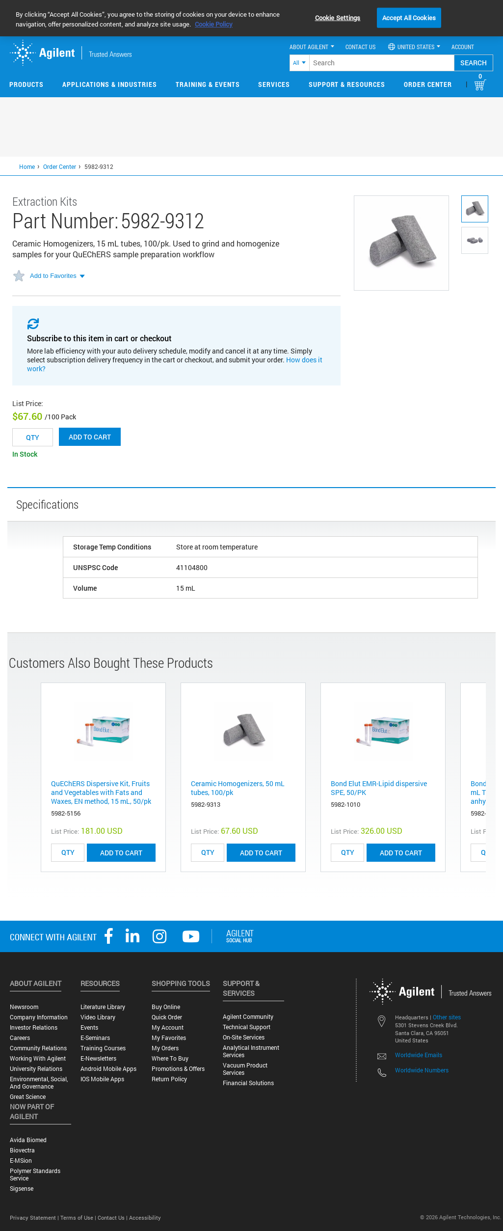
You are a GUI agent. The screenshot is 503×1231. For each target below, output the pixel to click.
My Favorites (169, 1037)
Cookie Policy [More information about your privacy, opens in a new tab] (214, 24)
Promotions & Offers (178, 1068)
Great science (28, 1096)
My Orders (165, 1048)
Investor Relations (33, 1027)
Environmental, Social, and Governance (39, 1082)
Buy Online (166, 1007)
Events (89, 1027)
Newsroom (24, 1007)
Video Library (97, 1017)
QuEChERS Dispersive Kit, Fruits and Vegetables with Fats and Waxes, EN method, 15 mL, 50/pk (101, 792)
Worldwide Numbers (422, 1070)
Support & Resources (347, 84)
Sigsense (21, 1188)
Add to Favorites (53, 275)
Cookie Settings (338, 17)
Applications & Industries (109, 84)
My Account (168, 1027)
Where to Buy (170, 1058)
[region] (251, 18)
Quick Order (167, 1017)
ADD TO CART (121, 852)
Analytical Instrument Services (251, 1051)
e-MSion (21, 1160)
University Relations (36, 1068)
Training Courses (103, 1048)
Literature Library (102, 1007)
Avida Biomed (28, 1140)
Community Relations (38, 1048)
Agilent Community (248, 1016)
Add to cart (90, 436)
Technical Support (246, 1027)
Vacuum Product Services (245, 1069)
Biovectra (22, 1150)
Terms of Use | (79, 1217)
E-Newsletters (98, 1058)
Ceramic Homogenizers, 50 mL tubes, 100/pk (238, 788)
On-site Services (244, 1037)
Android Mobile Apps (108, 1068)
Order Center (428, 84)
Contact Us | (113, 1217)
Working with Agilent (38, 1058)
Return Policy (169, 1079)
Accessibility (145, 1217)
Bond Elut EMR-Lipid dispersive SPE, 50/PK (379, 788)
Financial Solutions (248, 1083)
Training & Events (208, 84)
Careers (20, 1037)
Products (26, 84)
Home (27, 166)
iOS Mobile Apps (102, 1079)
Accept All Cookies (409, 17)
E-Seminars (95, 1037)
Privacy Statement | (35, 1217)
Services (274, 84)
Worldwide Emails (418, 1055)
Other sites (447, 1017)
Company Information (39, 1017)
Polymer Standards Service (35, 1174)
